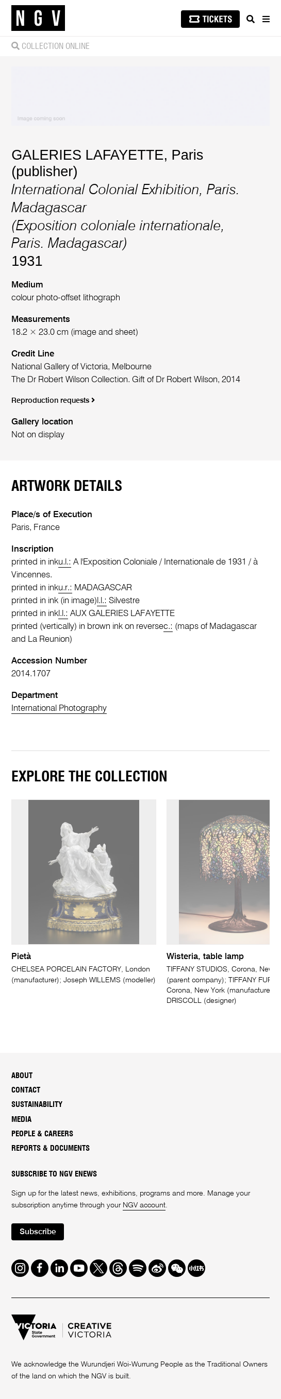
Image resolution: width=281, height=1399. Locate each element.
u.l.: (64, 562)
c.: (168, 626)
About (21, 1076)
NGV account (144, 1205)
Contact (25, 1090)
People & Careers (42, 1134)
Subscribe (38, 1232)
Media (21, 1119)
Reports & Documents (50, 1148)
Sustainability (36, 1104)
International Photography (59, 708)
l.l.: (102, 600)
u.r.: (65, 588)
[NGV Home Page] (38, 18)
